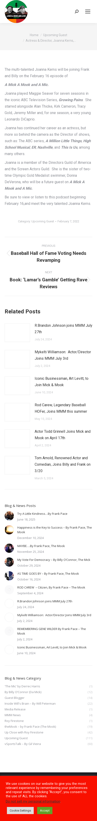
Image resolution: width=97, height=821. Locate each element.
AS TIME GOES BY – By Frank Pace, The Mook (48, 573)
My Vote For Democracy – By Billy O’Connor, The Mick (53, 560)
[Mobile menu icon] (87, 11)
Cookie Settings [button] (20, 810)
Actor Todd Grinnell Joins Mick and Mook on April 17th (63, 434)
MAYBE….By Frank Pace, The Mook (41, 546)
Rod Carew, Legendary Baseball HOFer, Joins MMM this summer (61, 408)
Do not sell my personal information (33, 801)
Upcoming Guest (42, 221)
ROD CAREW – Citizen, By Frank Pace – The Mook (51, 587)
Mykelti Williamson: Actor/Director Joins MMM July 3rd (63, 355)
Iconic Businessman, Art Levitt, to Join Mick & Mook (61, 381)
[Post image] (17, 333)
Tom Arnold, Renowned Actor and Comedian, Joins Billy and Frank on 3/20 (63, 464)
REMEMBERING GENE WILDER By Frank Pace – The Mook (51, 631)
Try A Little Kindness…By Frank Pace (42, 514)
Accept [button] (45, 810)
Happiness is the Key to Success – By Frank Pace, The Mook (54, 529)
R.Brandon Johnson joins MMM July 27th (63, 328)
